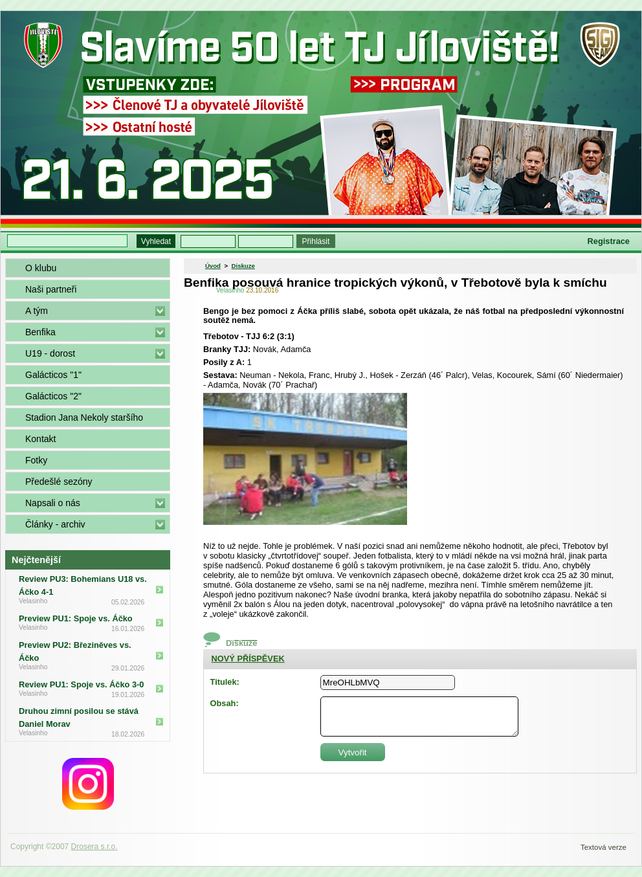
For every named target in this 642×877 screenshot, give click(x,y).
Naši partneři (50, 289)
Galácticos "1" (53, 375)
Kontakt (40, 439)
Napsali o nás (52, 503)
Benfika (40, 332)
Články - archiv (55, 524)
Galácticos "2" (53, 396)
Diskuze (243, 265)
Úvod (213, 265)
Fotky (36, 460)
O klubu (40, 268)
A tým (36, 310)
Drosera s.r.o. (94, 846)
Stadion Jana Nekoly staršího (84, 417)
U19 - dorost (50, 353)
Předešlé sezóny (59, 481)
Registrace (609, 241)
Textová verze (603, 847)
